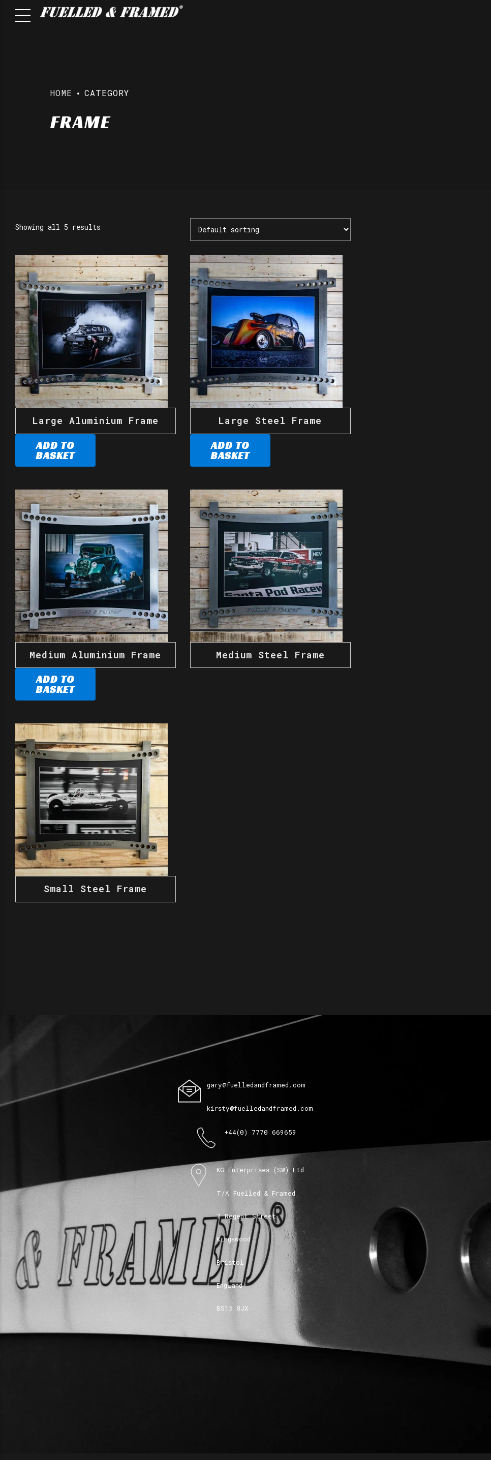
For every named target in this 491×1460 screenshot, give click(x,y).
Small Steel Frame (95, 889)
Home (61, 92)
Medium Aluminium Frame (95, 655)
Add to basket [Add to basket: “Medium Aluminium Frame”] (55, 684)
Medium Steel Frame (270, 655)
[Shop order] (270, 229)
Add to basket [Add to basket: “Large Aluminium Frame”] (55, 450)
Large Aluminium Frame (96, 420)
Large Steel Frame (270, 420)
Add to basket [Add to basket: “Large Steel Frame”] (230, 450)
